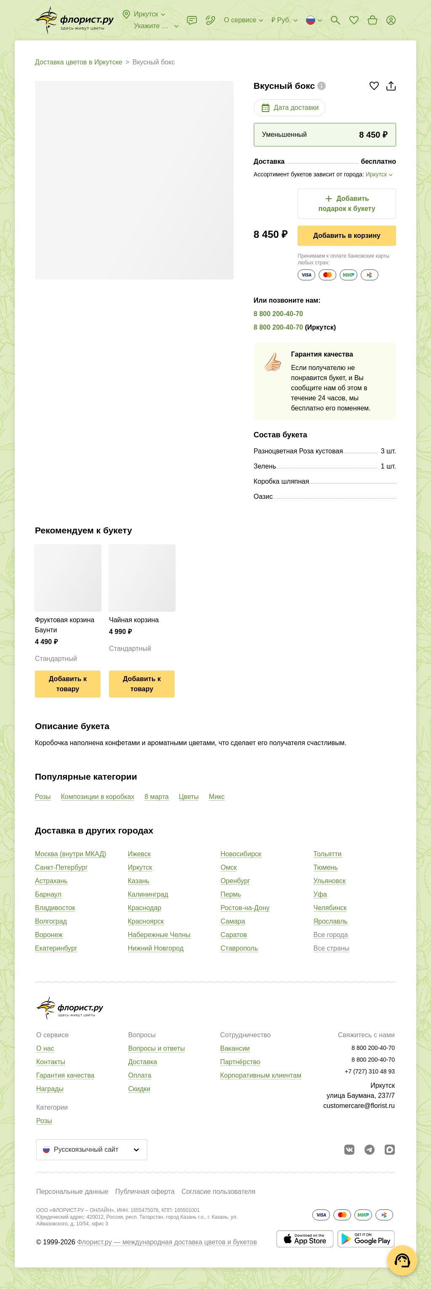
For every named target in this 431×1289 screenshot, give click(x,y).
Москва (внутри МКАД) (70, 854)
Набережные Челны (159, 934)
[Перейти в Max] (389, 1149)
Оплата (139, 1075)
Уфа (320, 894)
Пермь (231, 894)
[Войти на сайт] (391, 20)
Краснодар (145, 907)
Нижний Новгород (156, 948)
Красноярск (146, 921)
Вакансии (235, 1048)
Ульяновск (330, 880)
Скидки (139, 1088)
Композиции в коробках (98, 796)
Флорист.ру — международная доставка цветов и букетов (167, 1242)
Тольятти (328, 854)
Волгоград (51, 921)
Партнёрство (240, 1061)
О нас (45, 1048)
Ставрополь (239, 948)
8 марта (156, 796)
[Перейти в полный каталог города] (74, 20)
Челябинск (330, 907)
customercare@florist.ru (359, 1105)
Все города (331, 934)
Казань (138, 880)
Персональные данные (72, 1191)
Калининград (148, 894)
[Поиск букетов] (335, 20)
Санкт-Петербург (61, 867)
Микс (216, 796)
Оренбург (235, 880)
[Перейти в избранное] (354, 20)
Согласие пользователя (218, 1191)
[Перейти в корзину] (372, 20)
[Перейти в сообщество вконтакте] (349, 1149)
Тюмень (326, 867)
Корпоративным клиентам (260, 1075)
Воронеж (49, 934)
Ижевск (139, 854)
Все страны (331, 948)
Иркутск (140, 867)
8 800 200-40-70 (278, 313)
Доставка (142, 1061)
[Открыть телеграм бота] (369, 1149)
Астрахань (51, 880)
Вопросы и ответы (156, 1048)
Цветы (189, 796)
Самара (233, 921)
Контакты (50, 1061)
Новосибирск (241, 854)
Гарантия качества (65, 1075)
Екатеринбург (56, 948)
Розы (43, 796)
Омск (229, 867)
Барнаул (48, 894)
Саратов (234, 934)
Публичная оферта (145, 1191)
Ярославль (331, 921)
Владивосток (55, 907)
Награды (50, 1088)
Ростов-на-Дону (245, 907)
